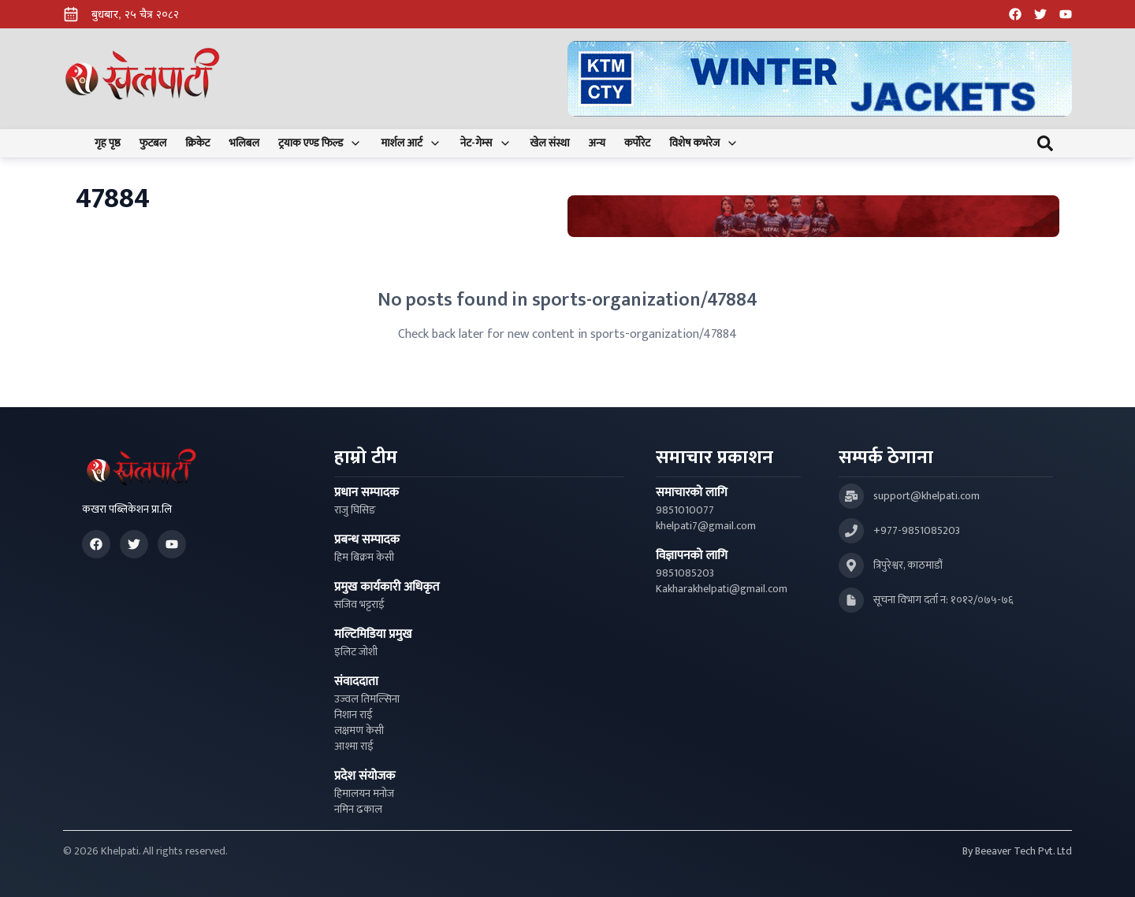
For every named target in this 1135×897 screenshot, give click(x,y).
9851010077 (685, 510)
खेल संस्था (550, 143)
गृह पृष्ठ (108, 143)
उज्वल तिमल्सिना (367, 699)
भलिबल (244, 143)
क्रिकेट (197, 143)
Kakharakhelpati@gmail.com (721, 589)
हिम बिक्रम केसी (364, 557)
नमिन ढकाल (358, 809)
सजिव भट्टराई (359, 605)
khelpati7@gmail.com (706, 526)
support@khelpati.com (926, 496)
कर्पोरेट (637, 143)
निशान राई (353, 715)
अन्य (597, 143)
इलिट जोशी (356, 652)
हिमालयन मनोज (364, 794)
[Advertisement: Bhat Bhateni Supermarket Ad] (813, 216)
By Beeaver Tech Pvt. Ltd (1017, 851)
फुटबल (153, 143)
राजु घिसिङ (355, 510)
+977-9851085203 (916, 531)
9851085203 (685, 573)
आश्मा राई (354, 746)
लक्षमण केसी (359, 731)
